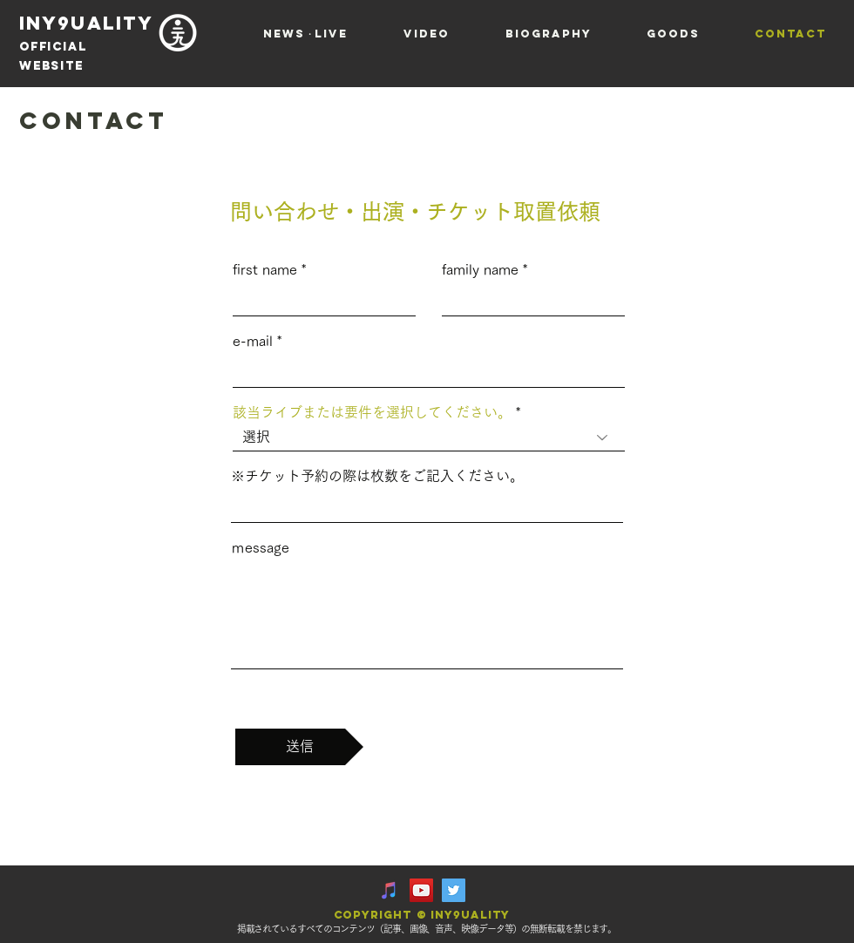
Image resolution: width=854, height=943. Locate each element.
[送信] (299, 747)
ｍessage (260, 547)
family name (480, 269)
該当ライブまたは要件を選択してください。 (372, 412)
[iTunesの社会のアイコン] (389, 890)
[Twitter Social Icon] (453, 890)
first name (265, 269)
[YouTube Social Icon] (421, 890)
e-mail (253, 341)
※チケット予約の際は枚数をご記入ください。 (377, 476)
